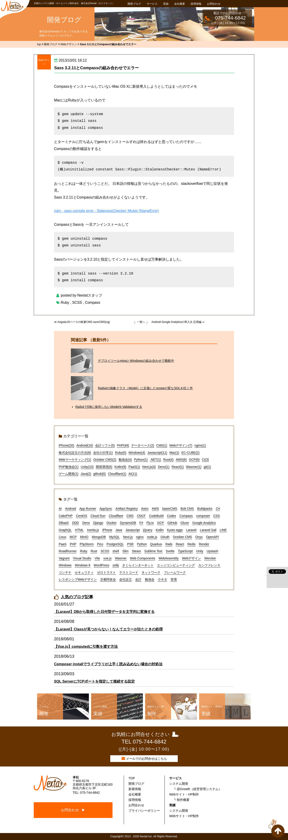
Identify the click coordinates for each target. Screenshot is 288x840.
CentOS (81, 516)
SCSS (77, 302)
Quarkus (156, 544)
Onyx (199, 537)
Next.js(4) (149, 467)
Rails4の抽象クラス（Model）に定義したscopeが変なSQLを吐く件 (145, 388)
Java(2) (86, 474)
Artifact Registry (126, 508)
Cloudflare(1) (117, 474)
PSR (130, 544)
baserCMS (169, 508)
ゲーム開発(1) (68, 474)
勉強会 (149, 579)
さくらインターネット (138, 565)
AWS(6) (181, 459)
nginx (140, 537)
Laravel (191, 530)
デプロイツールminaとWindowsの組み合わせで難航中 (136, 360)
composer (203, 516)
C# (218, 508)
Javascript (133, 530)
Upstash (212, 551)
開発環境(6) (104, 467)
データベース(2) (142, 445)
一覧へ (141, 322)
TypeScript (185, 551)
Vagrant (64, 558)
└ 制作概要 (181, 800)
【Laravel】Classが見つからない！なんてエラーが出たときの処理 (108, 629)
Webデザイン (44, 62)
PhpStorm (87, 544)
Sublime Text (153, 551)
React (180, 544)
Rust (94, 551)
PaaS (62, 544)
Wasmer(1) (194, 467)
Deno (86, 523)
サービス (152, 3)
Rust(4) (168, 459)
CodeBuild (156, 516)
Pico (100, 544)
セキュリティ (84, 572)
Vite (97, 558)
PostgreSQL (115, 544)
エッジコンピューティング (176, 565)
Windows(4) (136, 452)
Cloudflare (116, 516)
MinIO (84, 537)
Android (70, 508)
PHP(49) (123, 445)
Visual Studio (82, 558)
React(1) (178, 467)
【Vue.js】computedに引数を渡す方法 (86, 646)
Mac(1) (174, 452)
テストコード (128, 572)
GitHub (172, 523)
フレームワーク (175, 572)
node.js (152, 537)
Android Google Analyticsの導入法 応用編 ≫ (178, 322)
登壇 (174, 579)
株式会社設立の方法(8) (75, 452)
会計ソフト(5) (105, 445)
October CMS (182, 537)
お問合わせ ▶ (73, 810)
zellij (115, 565)
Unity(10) (87, 467)
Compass (92, 302)
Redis (191, 544)
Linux (62, 537)
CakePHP (65, 516)
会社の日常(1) (103, 452)
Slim (125, 551)
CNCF (141, 516)
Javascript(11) (157, 452)
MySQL (114, 537)
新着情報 (134, 789)
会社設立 (125, 579)
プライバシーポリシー (144, 810)
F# (141, 523)
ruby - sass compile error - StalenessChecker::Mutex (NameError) (106, 211)
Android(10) (84, 445)
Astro (144, 508)
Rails (168, 544)
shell (115, 551)
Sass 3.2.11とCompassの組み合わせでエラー (96, 68)
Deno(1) (163, 467)
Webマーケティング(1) (75, 459)
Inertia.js (93, 530)
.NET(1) (155, 459)
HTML (79, 530)
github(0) (99, 474)
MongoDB (99, 537)
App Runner (87, 508)
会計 (138, 579)
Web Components (142, 558)
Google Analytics (204, 523)
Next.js (128, 537)
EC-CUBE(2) (190, 452)
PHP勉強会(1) (69, 467)
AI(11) (132, 474)
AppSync (105, 508)
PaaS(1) (134, 467)
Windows (65, 565)
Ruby (65, 302)
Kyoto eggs (175, 530)
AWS (155, 508)
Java (118, 530)
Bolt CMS (187, 508)
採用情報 (196, 3)
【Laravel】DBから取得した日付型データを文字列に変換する (104, 612)
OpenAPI (212, 537)
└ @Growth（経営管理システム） (198, 789)
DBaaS (64, 523)
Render (204, 544)
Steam (136, 551)
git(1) (207, 467)
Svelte (170, 551)
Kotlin (160, 530)
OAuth (164, 537)
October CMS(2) (104, 459)
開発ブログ (134, 3)
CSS (216, 516)
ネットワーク (151, 572)
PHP (73, 544)
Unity (199, 551)
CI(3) (205, 459)
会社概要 (179, 3)
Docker (112, 523)
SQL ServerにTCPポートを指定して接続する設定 (94, 681)
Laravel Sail (208, 530)
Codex (171, 516)
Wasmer (121, 558)
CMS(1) (161, 445)
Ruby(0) (120, 452)
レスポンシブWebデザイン (78, 579)
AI (60, 508)
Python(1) (141, 459)
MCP (73, 537)
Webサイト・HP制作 (184, 794)
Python (142, 544)
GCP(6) (194, 459)
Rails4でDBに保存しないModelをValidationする (108, 407)
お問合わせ (213, 3)
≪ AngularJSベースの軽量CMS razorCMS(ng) (82, 322)
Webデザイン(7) (180, 445)
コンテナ (65, 572)
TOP (131, 778)
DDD (75, 523)
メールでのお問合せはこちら (146, 758)
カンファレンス (209, 565)
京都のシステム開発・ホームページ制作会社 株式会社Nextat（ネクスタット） (74, 3)
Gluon (184, 523)
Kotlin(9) (120, 467)
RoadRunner (67, 551)
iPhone (107, 530)
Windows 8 (82, 565)
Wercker (210, 558)
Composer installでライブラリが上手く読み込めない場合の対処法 (108, 664)
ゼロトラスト (106, 572)
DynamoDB (128, 523)
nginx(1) (200, 445)
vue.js (107, 558)
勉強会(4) (125, 459)
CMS (129, 516)
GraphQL (65, 530)
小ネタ (162, 579)
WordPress (101, 565)
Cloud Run (97, 516)
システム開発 (178, 783)
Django (98, 523)
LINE (223, 530)
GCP (160, 523)
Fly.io (150, 523)
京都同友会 (108, 579)
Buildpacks (205, 508)
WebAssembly (168, 558)
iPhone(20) (66, 445)
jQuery (147, 530)
